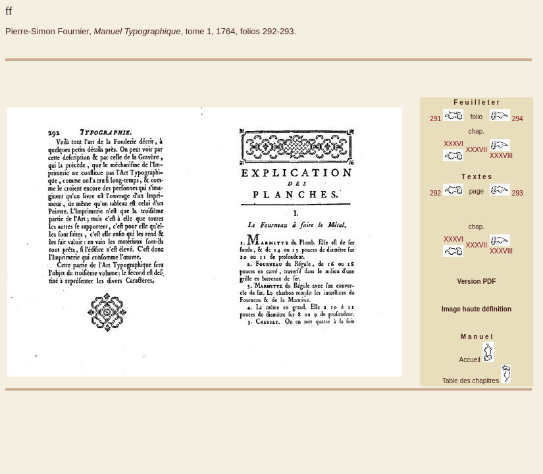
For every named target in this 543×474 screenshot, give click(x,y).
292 (446, 193)
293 (506, 193)
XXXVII (476, 149)
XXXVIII (501, 152)
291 (446, 118)
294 (506, 118)
